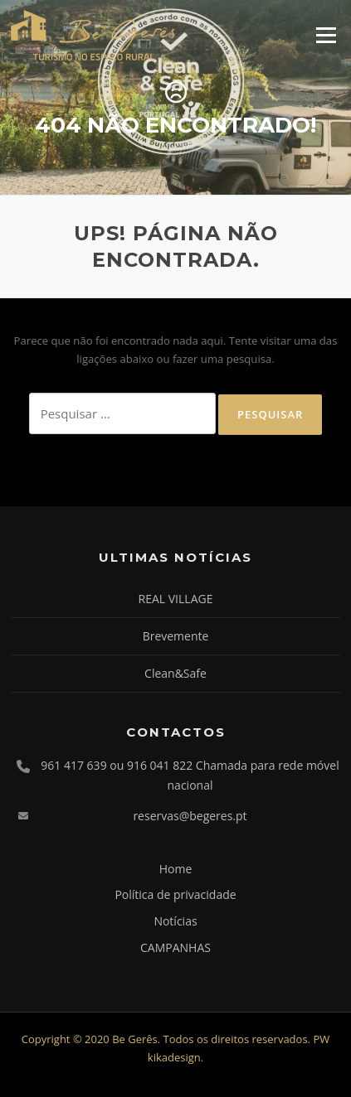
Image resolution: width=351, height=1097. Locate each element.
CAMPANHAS (175, 947)
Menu (325, 34)
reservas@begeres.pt (189, 816)
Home (176, 869)
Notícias (175, 921)
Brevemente (176, 636)
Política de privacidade (175, 894)
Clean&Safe (175, 673)
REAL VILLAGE (176, 598)
